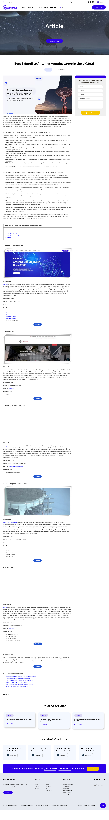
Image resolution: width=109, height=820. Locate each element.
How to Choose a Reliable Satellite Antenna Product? (21, 685)
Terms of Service (59, 816)
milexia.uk (11, 389)
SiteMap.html (42, 816)
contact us (54, 662)
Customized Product (68, 804)
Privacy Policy (68, 816)
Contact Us (99, 7)
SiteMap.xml (49, 816)
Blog (47, 797)
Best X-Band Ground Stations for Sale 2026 (19, 721)
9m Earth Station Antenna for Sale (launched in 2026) (87, 721)
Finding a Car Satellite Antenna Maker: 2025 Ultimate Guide (22, 677)
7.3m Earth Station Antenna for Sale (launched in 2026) (53, 721)
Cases (48, 792)
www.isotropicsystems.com (16, 467)
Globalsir (92, 816)
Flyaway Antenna (11, 316)
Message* (90, 105)
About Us (37, 797)
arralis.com (12, 629)
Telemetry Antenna (11, 314)
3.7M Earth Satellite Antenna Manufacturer (18, 687)
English (102, 2)
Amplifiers (65, 807)
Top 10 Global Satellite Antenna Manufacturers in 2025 (21, 681)
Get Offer (37, 325)
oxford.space (12, 544)
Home (36, 792)
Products (37, 795)
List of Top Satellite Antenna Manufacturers (18, 683)
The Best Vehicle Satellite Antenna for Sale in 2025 (20, 679)
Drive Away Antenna (11, 317)
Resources (49, 795)
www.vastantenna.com (15, 306)
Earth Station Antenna (12, 312)
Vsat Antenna (66, 809)
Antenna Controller (11, 319)
